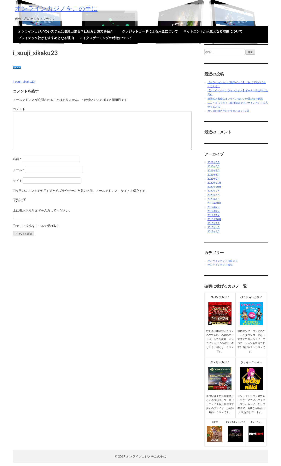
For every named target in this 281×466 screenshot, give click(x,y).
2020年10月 (214, 186)
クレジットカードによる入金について (150, 31)
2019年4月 (214, 211)
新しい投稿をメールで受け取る (38, 226)
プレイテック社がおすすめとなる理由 (46, 38)
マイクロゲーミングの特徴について (105, 38)
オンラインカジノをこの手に (56, 8)
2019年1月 (214, 215)
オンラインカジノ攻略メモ (223, 260)
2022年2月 (214, 166)
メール (18, 169)
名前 (17, 159)
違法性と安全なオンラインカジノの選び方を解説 (235, 98)
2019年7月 (214, 207)
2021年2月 (214, 178)
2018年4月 (214, 227)
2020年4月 (214, 194)
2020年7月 (214, 190)
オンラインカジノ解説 (220, 264)
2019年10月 (214, 203)
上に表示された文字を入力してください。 (42, 210)
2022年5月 (214, 162)
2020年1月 (214, 198)
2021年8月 (214, 170)
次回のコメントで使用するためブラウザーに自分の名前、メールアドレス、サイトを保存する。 (82, 190)
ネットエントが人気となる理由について (213, 31)
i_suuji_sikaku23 (24, 81)
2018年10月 (214, 219)
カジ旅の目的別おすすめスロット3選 (228, 110)
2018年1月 (214, 231)
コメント (19, 109)
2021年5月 (214, 174)
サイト (17, 180)
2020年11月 (214, 182)
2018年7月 (214, 223)
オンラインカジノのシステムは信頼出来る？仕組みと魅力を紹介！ (67, 31)
